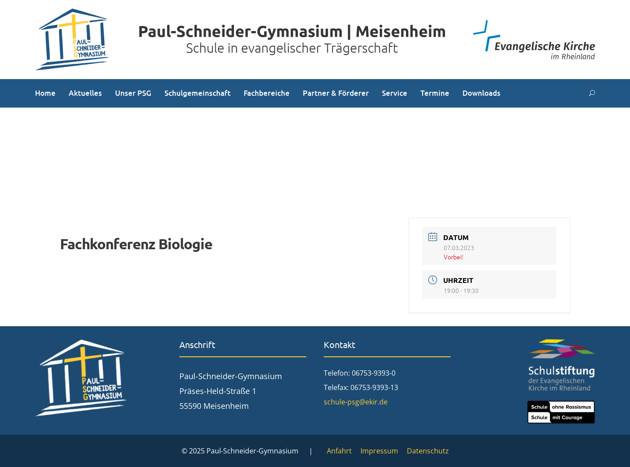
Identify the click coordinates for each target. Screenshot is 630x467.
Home (45, 93)
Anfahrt (339, 451)
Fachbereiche (267, 93)
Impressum (379, 451)
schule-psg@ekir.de (356, 402)
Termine (434, 93)
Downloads (481, 93)
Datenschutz (428, 451)
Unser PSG (133, 93)
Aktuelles (85, 93)
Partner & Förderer (336, 93)
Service (394, 93)
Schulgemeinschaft (197, 93)
